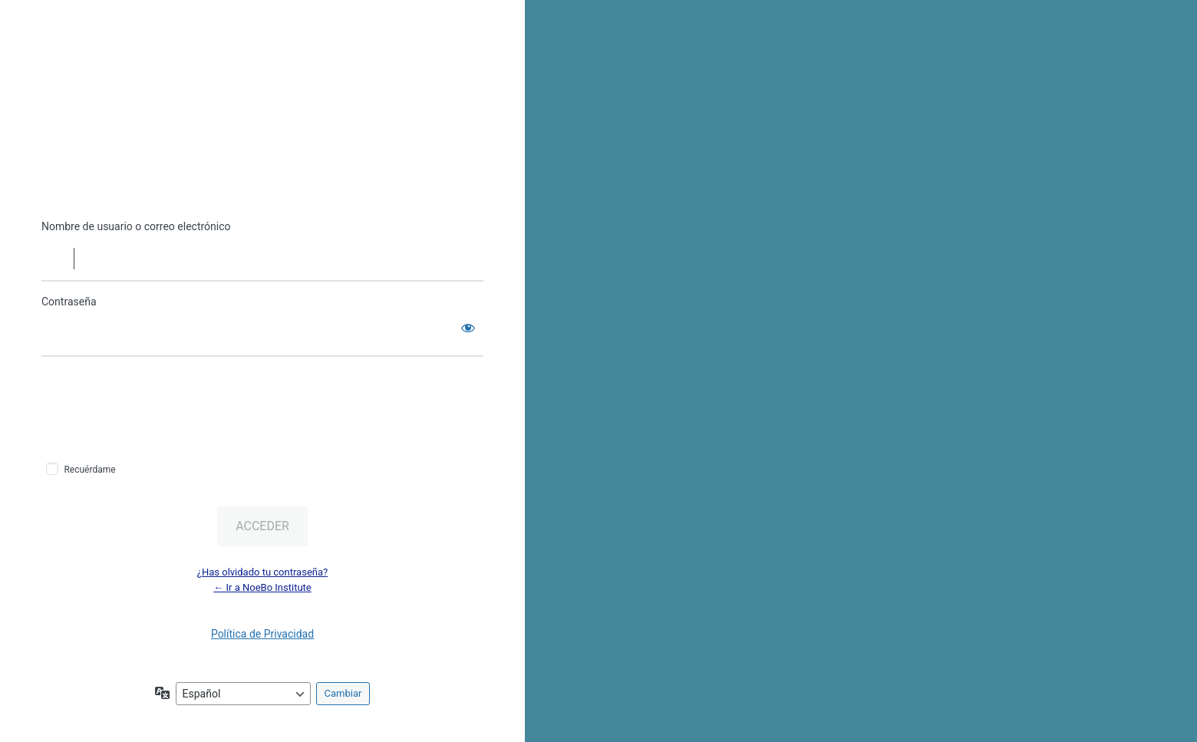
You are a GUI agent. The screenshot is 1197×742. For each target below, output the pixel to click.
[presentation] (146, 408)
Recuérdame (89, 469)
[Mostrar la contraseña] (468, 327)
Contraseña (69, 301)
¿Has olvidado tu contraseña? (262, 572)
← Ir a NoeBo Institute (262, 587)
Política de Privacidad (262, 634)
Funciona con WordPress (262, 148)
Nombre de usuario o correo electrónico (136, 226)
